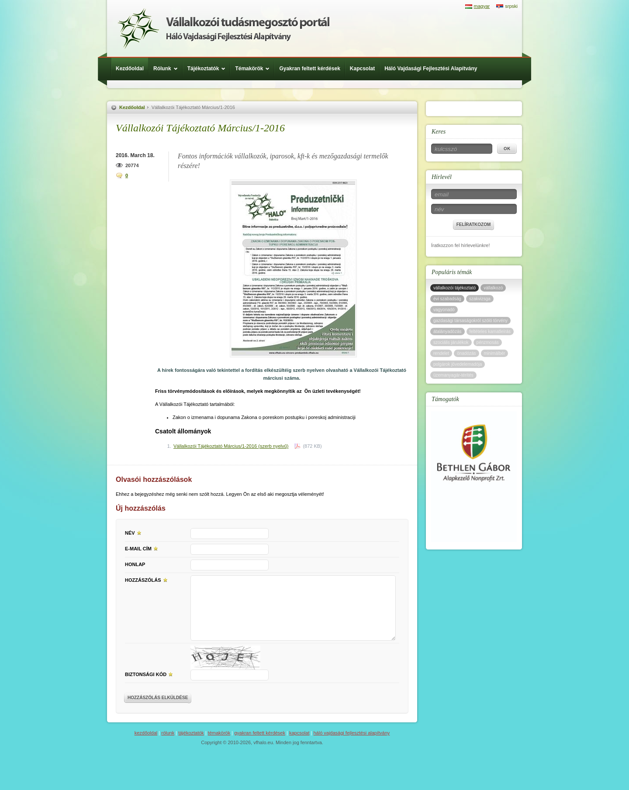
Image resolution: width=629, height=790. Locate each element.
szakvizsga (480, 298)
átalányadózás (447, 331)
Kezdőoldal (130, 68)
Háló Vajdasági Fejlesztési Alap (223, 28)
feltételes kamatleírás (490, 331)
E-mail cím (142, 548)
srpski (511, 6)
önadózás (466, 353)
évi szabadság (447, 298)
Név (134, 532)
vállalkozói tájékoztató (454, 287)
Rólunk (167, 68)
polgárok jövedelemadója (457, 364)
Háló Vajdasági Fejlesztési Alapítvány (430, 68)
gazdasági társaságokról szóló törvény (470, 320)
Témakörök (254, 68)
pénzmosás (488, 342)
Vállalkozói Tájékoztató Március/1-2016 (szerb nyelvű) (230, 446)
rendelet (441, 353)
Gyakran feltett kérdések (309, 68)
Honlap (135, 564)
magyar (482, 6)
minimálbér (494, 353)
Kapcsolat (362, 68)
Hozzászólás (147, 579)
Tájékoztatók (208, 68)
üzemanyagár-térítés (453, 375)
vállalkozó (493, 287)
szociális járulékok (451, 342)
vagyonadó (444, 309)
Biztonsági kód (150, 674)
